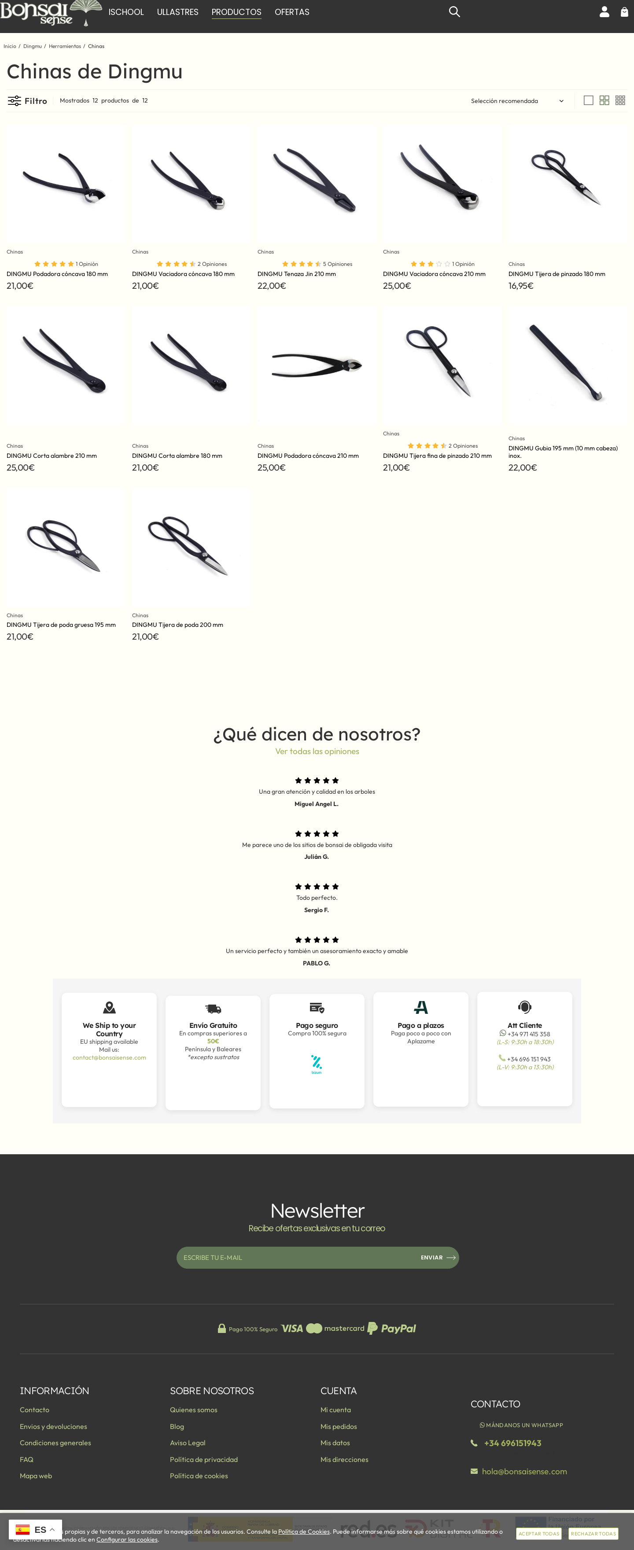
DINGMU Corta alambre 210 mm (52, 456)
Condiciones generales (55, 1442)
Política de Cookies (304, 1531)
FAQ (26, 1459)
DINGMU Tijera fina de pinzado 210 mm (437, 456)
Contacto (34, 1409)
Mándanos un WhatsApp (521, 1425)
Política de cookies (199, 1475)
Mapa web (36, 1475)
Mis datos (335, 1442)
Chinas (16, 251)
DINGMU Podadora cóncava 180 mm (57, 274)
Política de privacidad (204, 1459)
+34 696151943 (513, 1443)
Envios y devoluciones (53, 1426)
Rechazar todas (593, 1534)
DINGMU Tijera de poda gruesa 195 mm (61, 625)
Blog (177, 1426)
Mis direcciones (345, 1459)
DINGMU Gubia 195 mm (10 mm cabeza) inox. (563, 452)
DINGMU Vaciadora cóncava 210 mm (434, 274)
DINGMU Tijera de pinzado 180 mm (557, 274)
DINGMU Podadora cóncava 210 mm (308, 456)
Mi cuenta (336, 1409)
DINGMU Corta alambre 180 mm (177, 456)
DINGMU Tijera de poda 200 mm (177, 625)
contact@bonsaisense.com (109, 1057)
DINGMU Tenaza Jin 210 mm (297, 274)
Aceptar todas (539, 1534)
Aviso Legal (188, 1442)
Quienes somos (193, 1409)
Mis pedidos (339, 1426)
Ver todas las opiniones (317, 751)
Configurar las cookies (127, 1539)
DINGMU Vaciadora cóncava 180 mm (183, 274)
